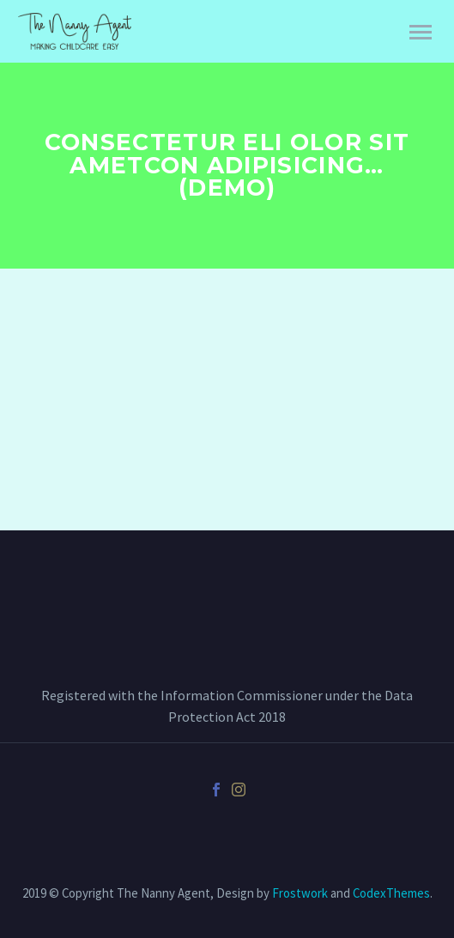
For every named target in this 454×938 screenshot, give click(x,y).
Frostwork (300, 893)
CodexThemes (391, 893)
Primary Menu (420, 32)
